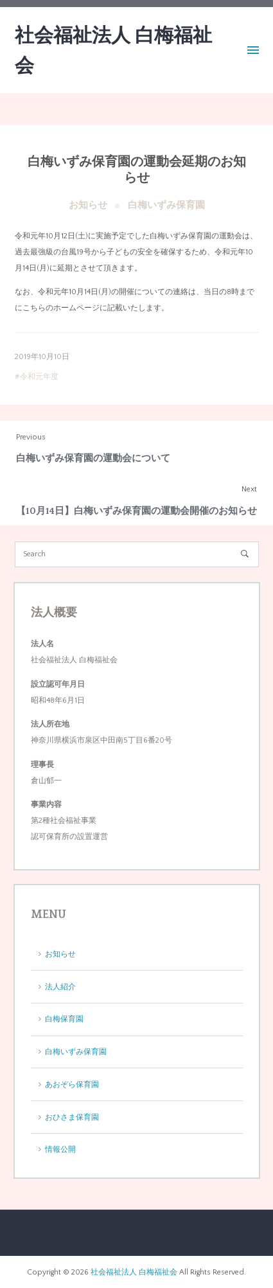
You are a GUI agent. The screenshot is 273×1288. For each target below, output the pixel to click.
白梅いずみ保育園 (166, 205)
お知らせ (88, 205)
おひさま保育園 (72, 1117)
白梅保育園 (64, 1019)
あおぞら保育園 (72, 1085)
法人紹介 (60, 987)
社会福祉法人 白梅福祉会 (134, 1272)
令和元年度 (39, 377)
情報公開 (60, 1149)
